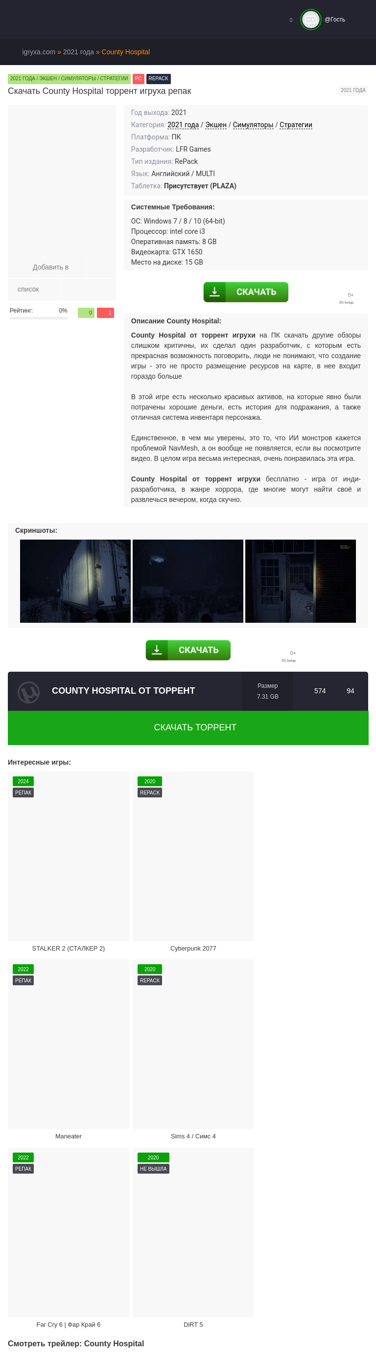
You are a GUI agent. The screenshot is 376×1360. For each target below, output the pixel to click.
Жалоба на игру (52, 1142)
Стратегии (296, 125)
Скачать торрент (188, 727)
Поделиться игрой (228, 1142)
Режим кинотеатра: (316, 1142)
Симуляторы (253, 125)
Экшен (216, 125)
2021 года (183, 125)
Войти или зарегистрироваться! (299, 1343)
